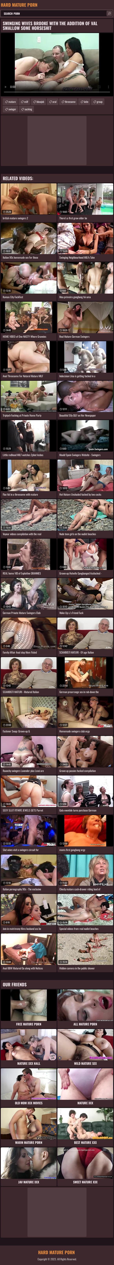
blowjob (40, 102)
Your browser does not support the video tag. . (57, 64)
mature (12, 102)
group (99, 102)
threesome (70, 102)
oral (54, 102)
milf (26, 102)
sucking (28, 109)
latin (86, 102)
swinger (12, 109)
